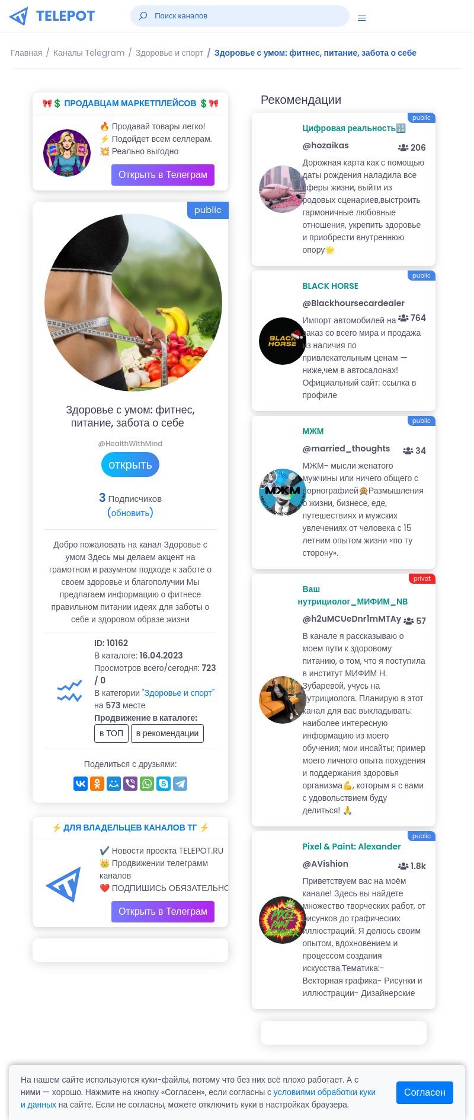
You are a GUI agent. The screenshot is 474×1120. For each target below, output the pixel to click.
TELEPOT (65, 16)
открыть (130, 464)
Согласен (425, 1092)
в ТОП (111, 733)
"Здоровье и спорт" (178, 693)
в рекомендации (167, 733)
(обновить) (130, 513)
